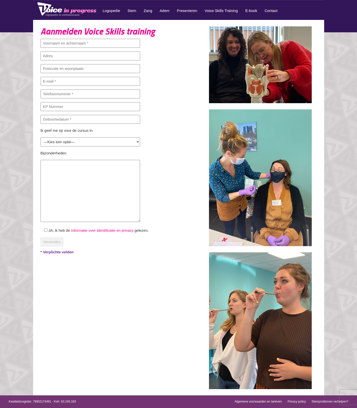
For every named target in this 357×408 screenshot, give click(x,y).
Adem (164, 10)
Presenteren (187, 10)
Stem (132, 10)
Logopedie (111, 10)
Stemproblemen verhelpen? (330, 401)
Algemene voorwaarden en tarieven (258, 401)
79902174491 (42, 401)
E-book (251, 10)
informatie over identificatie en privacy (102, 230)
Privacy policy (297, 401)
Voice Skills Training (221, 10)
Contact (271, 10)
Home (68, 9)
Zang (148, 10)
